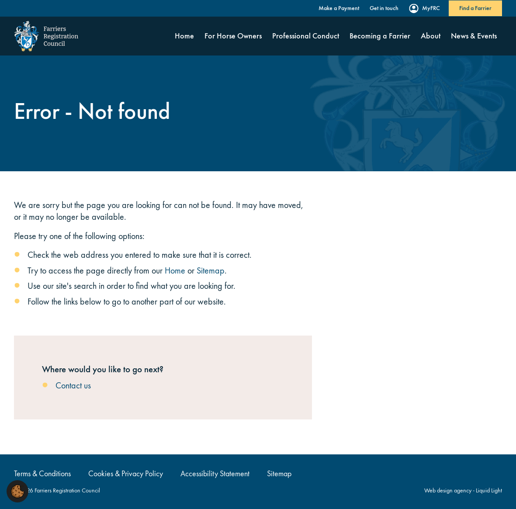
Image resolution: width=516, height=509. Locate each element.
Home (175, 270)
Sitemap (211, 270)
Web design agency (448, 490)
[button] (17, 490)
